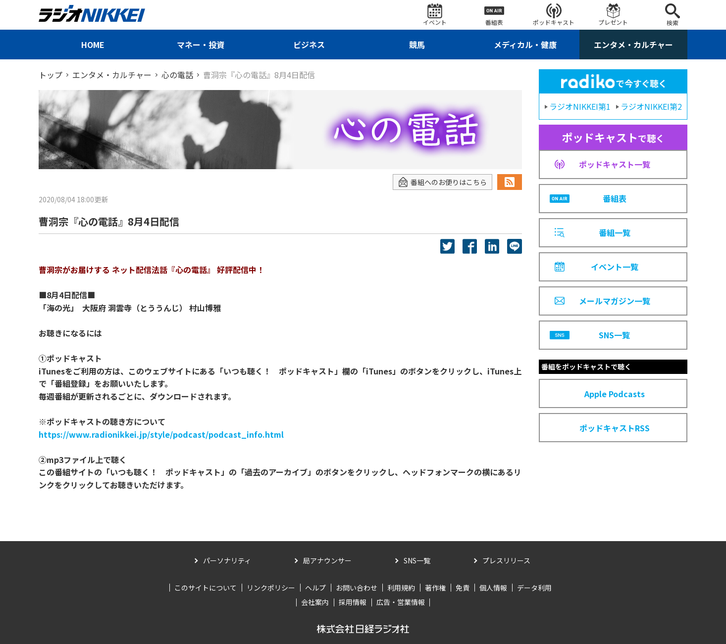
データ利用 (534, 588)
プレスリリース (506, 560)
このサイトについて (205, 588)
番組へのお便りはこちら (442, 182)
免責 (462, 588)
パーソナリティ (227, 560)
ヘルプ (315, 588)
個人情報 (493, 588)
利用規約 (401, 588)
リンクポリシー (271, 588)
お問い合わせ (356, 588)
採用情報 (352, 602)
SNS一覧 (417, 560)
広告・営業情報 (400, 602)
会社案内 (315, 602)
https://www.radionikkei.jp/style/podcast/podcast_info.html (161, 434)
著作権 (435, 588)
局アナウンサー (327, 560)
